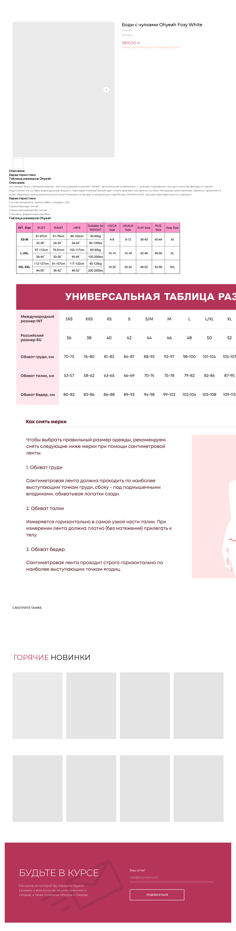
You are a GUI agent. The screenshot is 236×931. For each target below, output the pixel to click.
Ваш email (137, 870)
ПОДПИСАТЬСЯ (157, 894)
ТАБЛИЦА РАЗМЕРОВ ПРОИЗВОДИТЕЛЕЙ (151, 47)
